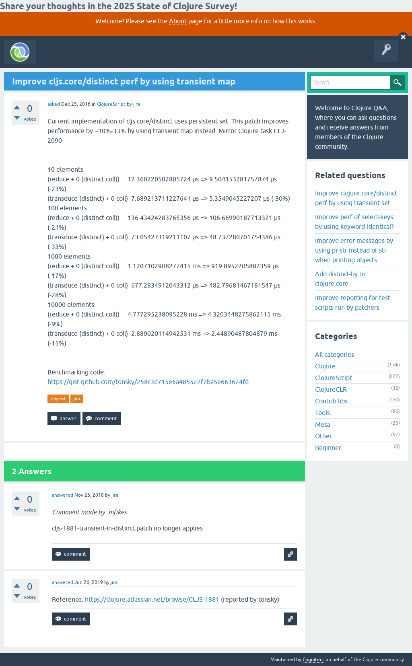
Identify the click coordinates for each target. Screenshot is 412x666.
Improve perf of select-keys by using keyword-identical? (354, 221)
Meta (322, 424)
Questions (86, 58)
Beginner (328, 447)
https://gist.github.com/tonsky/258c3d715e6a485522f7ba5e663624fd (148, 381)
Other (323, 436)
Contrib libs (331, 401)
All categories (334, 354)
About (178, 21)
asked (53, 104)
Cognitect (313, 659)
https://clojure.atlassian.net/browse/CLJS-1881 (152, 599)
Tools (322, 412)
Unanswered (120, 58)
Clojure (325, 366)
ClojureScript (111, 104)
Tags (150, 58)
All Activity (54, 58)
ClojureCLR (331, 389)
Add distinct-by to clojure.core (340, 278)
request (58, 398)
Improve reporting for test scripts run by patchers (352, 302)
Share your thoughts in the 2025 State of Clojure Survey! (118, 6)
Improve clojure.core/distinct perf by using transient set (356, 197)
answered (62, 495)
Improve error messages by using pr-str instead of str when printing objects (354, 250)
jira (77, 398)
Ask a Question (184, 58)
